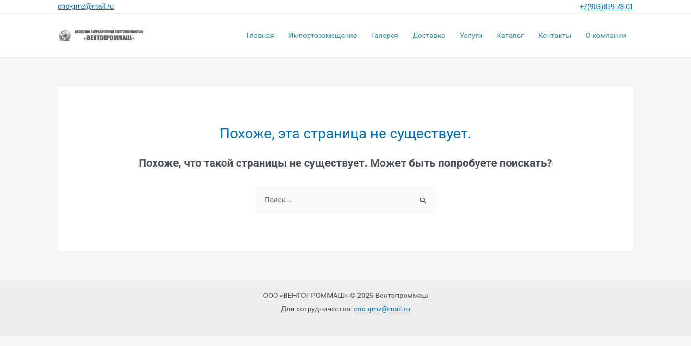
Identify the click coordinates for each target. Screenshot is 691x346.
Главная (260, 35)
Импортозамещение (322, 35)
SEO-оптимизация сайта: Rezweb (345, 331)
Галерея (384, 35)
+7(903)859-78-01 (606, 7)
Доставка (429, 35)
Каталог (510, 35)
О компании (606, 35)
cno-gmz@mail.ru (382, 309)
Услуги (471, 35)
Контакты (555, 35)
